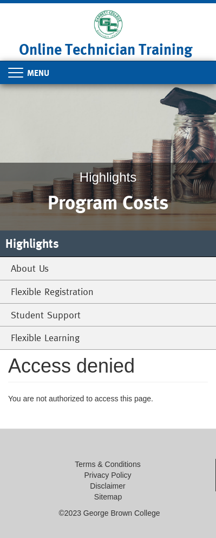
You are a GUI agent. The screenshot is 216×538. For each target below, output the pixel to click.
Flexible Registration (52, 291)
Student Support (46, 315)
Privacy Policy (107, 475)
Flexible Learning (45, 337)
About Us (30, 268)
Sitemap (108, 496)
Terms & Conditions (107, 464)
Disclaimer (107, 486)
